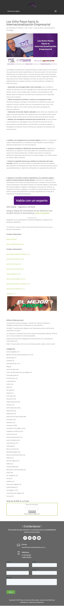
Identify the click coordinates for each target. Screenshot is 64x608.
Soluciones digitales (12, 484)
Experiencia (10, 413)
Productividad (10, 467)
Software (9, 481)
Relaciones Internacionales (15, 470)
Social (8, 478)
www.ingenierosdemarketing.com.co (18, 254)
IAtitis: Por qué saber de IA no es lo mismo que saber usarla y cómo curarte (30, 344)
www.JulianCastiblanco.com (15, 259)
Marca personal (11, 449)
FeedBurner (36, 514)
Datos (8, 387)
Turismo (9, 496)
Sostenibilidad (11, 487)
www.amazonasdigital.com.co (16, 279)
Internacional (10, 434)
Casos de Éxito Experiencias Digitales (18, 372)
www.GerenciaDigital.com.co (15, 289)
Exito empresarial (12, 408)
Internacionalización (13, 437)
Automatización (11, 363)
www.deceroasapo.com (13, 264)
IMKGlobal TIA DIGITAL (16, 28)
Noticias (9, 458)
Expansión (9, 411)
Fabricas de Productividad (14, 416)
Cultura (8, 384)
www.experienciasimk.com (15, 269)
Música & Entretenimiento (14, 455)
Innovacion (9, 425)
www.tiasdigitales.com (13, 274)
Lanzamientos (10, 443)
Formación (9, 419)
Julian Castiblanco (12, 440)
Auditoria (9, 360)
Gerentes (9, 422)
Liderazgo (9, 446)
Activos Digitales (11, 352)
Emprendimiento (49, 28)
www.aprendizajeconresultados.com (18, 284)
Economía (9, 396)
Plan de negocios (11, 461)
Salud (8, 472)
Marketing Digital (11, 452)
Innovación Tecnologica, (14, 428)
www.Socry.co (10, 294)
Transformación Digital (13, 493)
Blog (7, 366)
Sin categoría (10, 475)
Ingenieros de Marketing (36, 602)
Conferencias (10, 378)
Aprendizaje (10, 358)
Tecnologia (9, 30)
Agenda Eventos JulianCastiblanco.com (18, 355)
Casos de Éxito (38, 28)
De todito (9, 390)
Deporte (9, 393)
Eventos (8, 405)
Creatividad (10, 381)
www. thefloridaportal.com (15, 244)
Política (8, 464)
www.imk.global (11, 239)
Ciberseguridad (11, 375)
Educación (9, 399)
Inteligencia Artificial (13, 431)
